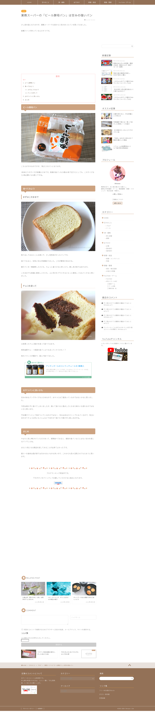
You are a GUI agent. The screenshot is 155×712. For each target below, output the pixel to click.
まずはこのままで (33, 89)
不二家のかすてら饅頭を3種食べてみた (117, 303)
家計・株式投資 (111, 269)
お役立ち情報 (110, 271)
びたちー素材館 (104, 695)
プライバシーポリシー (29, 710)
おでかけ (77, 2)
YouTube (109, 279)
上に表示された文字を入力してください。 (36, 639)
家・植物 (61, 2)
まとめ (27, 100)
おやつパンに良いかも (32, 96)
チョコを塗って (32, 93)
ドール (108, 228)
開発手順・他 (112, 288)
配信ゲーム (112, 284)
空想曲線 (102, 699)
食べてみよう (29, 86)
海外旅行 (109, 251)
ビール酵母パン (30, 83)
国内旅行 (109, 248)
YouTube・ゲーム (125, 2)
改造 (107, 261)
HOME (29, 2)
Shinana (106, 305)
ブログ (23, 11)
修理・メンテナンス (113, 259)
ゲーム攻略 (112, 286)
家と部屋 (109, 236)
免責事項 (40, 710)
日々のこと (45, 2)
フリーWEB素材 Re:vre (106, 691)
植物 (107, 238)
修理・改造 (92, 2)
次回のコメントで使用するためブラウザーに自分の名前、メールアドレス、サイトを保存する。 (58, 630)
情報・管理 (108, 2)
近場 (107, 246)
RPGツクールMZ (111, 281)
